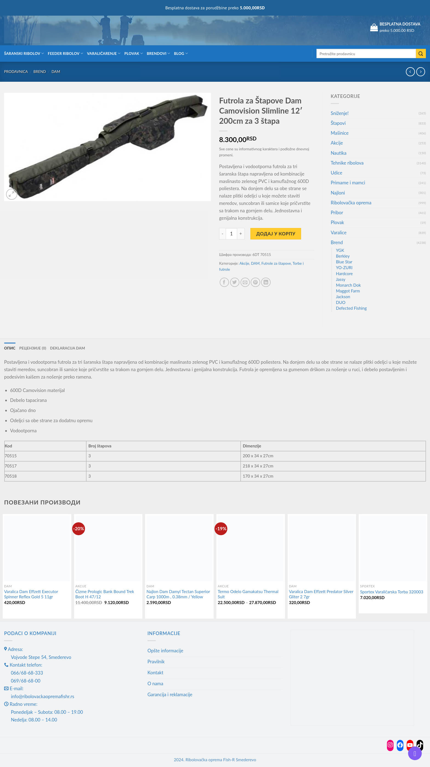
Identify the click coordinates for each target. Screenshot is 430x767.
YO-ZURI (344, 267)
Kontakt (155, 672)
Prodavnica (16, 71)
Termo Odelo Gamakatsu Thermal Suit (248, 594)
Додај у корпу (275, 233)
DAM (56, 71)
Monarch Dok (348, 285)
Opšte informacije (165, 650)
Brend (39, 71)
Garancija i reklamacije (170, 694)
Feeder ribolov (65, 53)
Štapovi (338, 123)
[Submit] (421, 53)
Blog (181, 53)
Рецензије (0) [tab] (32, 348)
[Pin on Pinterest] (255, 282)
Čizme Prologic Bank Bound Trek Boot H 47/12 (104, 594)
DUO (341, 302)
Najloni (338, 193)
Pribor (337, 212)
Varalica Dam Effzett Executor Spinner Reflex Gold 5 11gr (31, 594)
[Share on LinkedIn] (266, 282)
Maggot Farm (348, 290)
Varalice (339, 232)
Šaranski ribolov (24, 53)
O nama (155, 683)
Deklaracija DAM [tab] (67, 348)
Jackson (343, 296)
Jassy (340, 279)
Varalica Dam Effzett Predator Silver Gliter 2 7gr (321, 594)
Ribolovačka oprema (351, 202)
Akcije (244, 263)
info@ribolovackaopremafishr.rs (42, 696)
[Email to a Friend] (245, 282)
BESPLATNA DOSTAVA (400, 24)
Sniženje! (340, 113)
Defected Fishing (351, 308)
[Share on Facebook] (224, 282)
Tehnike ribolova (347, 163)
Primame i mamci (348, 182)
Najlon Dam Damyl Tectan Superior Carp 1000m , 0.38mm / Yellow (178, 594)
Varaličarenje (103, 53)
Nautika (338, 153)
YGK (340, 250)
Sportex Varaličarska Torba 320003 (391, 591)
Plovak (134, 53)
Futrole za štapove (276, 263)
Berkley (343, 255)
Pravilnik (156, 661)
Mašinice (340, 133)
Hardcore (344, 273)
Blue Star (344, 261)
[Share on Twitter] (235, 282)
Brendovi (158, 53)
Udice (336, 173)
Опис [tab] (9, 348)
